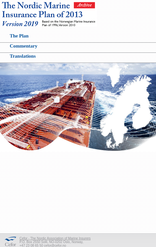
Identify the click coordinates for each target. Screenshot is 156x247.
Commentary (23, 46)
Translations (23, 56)
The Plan (19, 35)
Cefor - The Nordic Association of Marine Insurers (55, 238)
